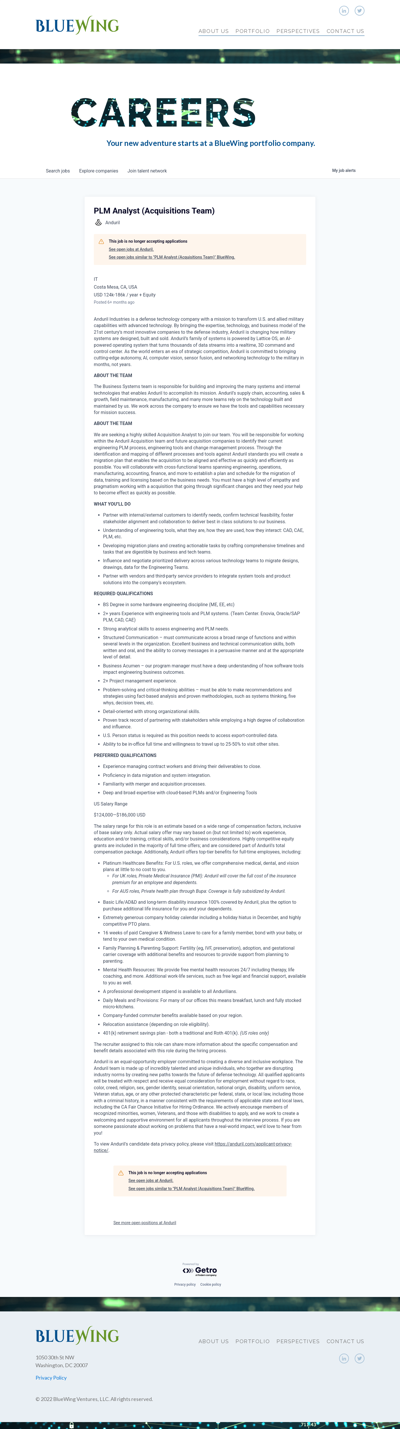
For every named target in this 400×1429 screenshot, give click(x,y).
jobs (58, 171)
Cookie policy (210, 1285)
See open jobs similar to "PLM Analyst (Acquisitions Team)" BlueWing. (172, 257)
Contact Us (346, 31)
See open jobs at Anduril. (131, 249)
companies (98, 171)
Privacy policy (185, 1285)
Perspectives (298, 31)
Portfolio (252, 31)
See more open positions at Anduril (144, 1222)
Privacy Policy (51, 1377)
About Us (214, 31)
